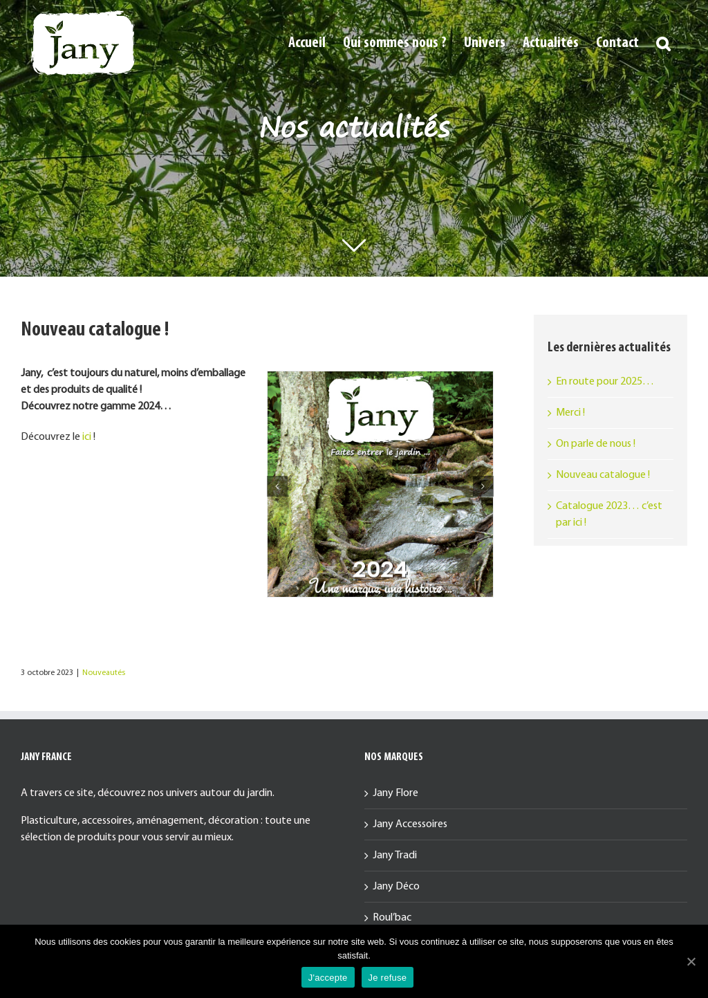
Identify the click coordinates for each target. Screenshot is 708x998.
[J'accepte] (691, 961)
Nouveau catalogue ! (603, 475)
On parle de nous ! (595, 444)
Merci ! (570, 412)
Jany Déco (396, 886)
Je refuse (388, 977)
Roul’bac (392, 917)
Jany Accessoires (410, 824)
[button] (663, 43)
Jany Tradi (395, 855)
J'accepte (328, 977)
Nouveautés (103, 673)
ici (86, 437)
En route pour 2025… (605, 381)
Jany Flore (395, 793)
